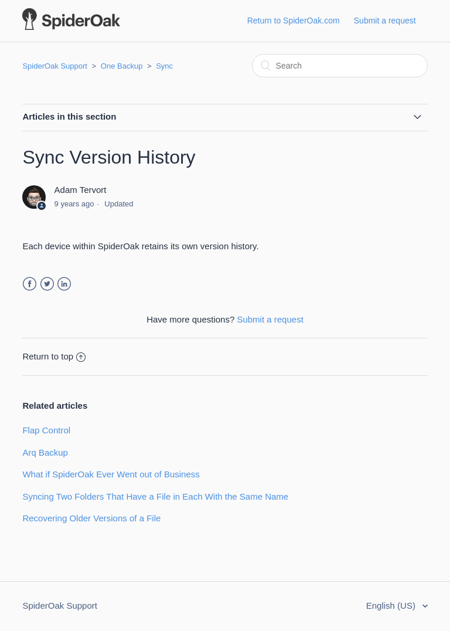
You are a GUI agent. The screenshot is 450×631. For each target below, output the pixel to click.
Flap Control (46, 430)
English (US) (392, 605)
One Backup (122, 66)
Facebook (29, 284)
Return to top (54, 356)
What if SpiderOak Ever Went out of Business (110, 474)
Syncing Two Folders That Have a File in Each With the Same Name (155, 496)
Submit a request (385, 20)
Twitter (47, 284)
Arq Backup (45, 452)
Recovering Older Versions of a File (91, 518)
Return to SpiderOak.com (293, 20)
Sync (164, 66)
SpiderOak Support (54, 66)
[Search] (340, 65)
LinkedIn (64, 284)
